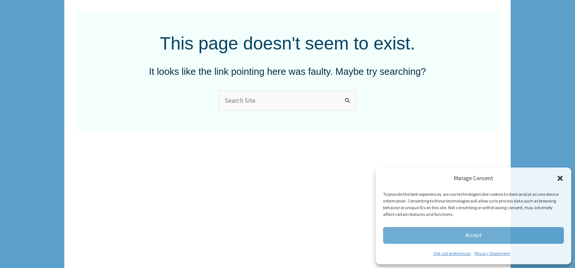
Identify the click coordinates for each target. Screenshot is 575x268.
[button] (560, 178)
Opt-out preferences (452, 253)
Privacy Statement (492, 253)
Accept (473, 235)
